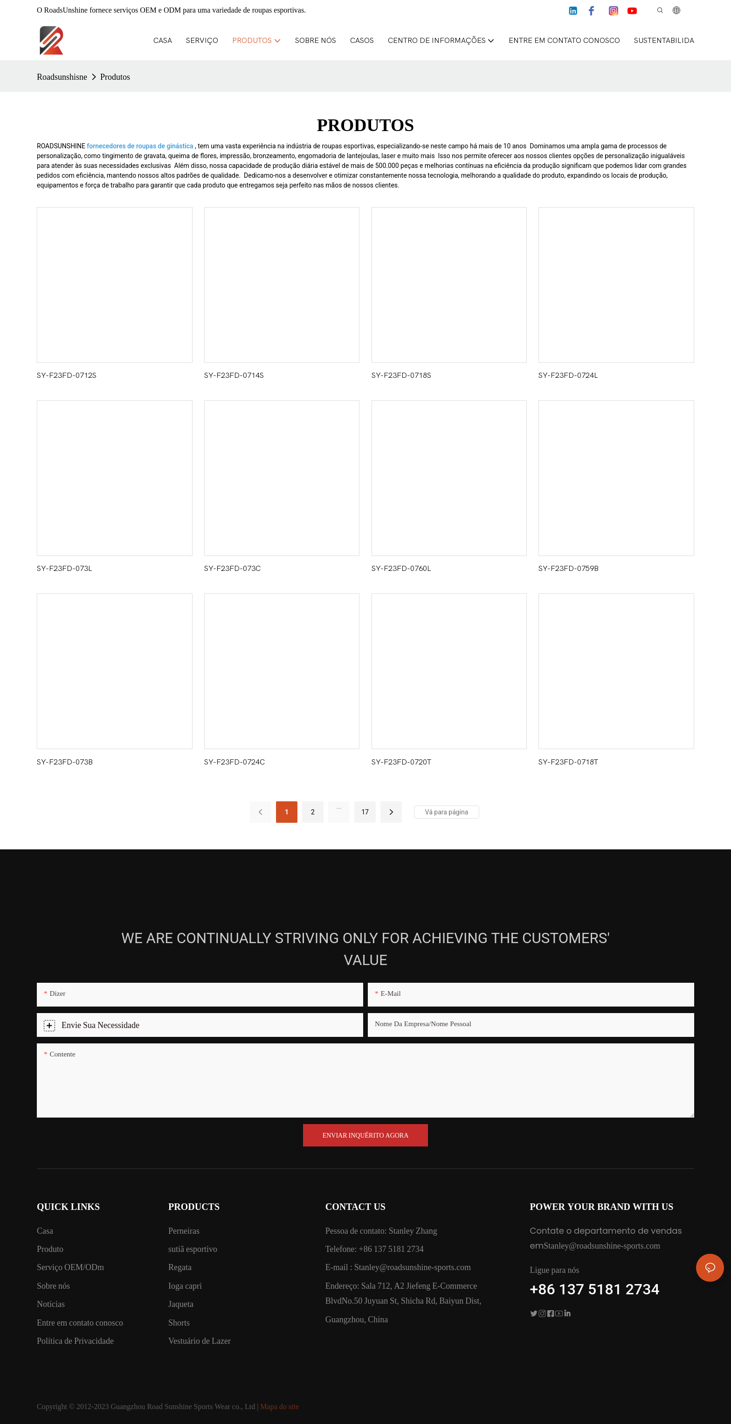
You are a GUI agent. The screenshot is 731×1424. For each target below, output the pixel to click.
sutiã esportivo (192, 1249)
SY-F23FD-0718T (568, 762)
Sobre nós (53, 1286)
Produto (50, 1249)
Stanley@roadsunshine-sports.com (411, 1267)
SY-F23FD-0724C (234, 762)
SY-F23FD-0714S (234, 375)
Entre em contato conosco (80, 1322)
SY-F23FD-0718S (401, 375)
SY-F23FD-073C (232, 568)
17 (365, 812)
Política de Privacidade (75, 1341)
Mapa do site (279, 1406)
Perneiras (184, 1231)
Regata (180, 1267)
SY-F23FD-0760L (401, 568)
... (338, 806)
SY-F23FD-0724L (568, 375)
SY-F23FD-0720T (401, 762)
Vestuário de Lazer (199, 1341)
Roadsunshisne (62, 77)
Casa (45, 1231)
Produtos (115, 77)
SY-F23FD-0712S (67, 375)
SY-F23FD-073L (64, 568)
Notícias (51, 1304)
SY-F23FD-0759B (568, 568)
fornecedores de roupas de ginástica (141, 146)
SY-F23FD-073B (65, 762)
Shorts (179, 1322)
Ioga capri (185, 1286)
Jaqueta (180, 1304)
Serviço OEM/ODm (70, 1267)
